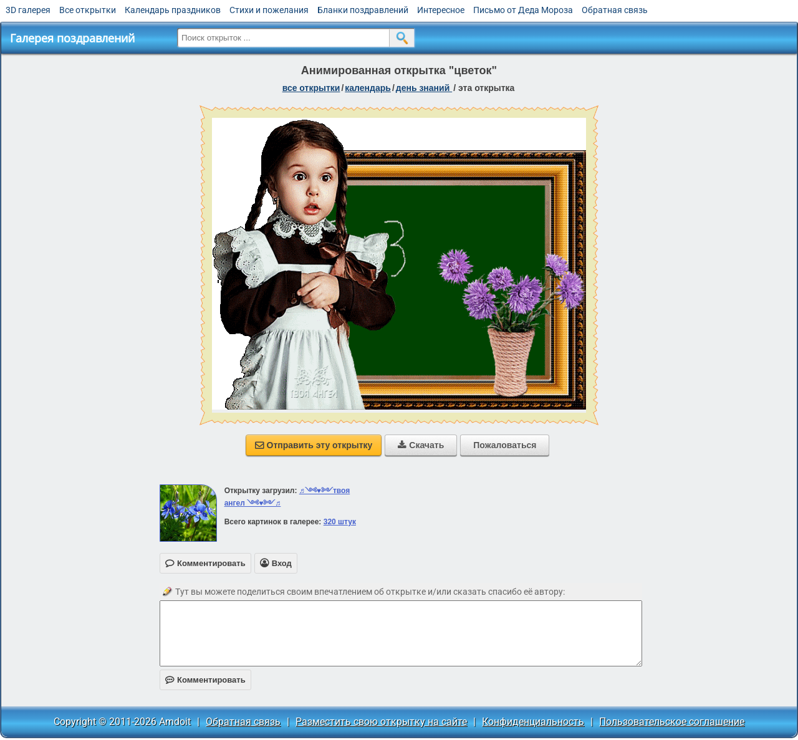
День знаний (424, 88)
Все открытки (87, 10)
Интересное (440, 10)
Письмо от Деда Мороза (523, 10)
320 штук (340, 521)
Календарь (368, 88)
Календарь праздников (173, 10)
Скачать (421, 445)
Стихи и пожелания (269, 10)
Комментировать (205, 680)
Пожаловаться (504, 445)
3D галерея (28, 10)
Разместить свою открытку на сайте (381, 722)
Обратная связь (615, 10)
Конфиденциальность (533, 722)
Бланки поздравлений (362, 10)
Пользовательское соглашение (671, 722)
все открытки (311, 88)
